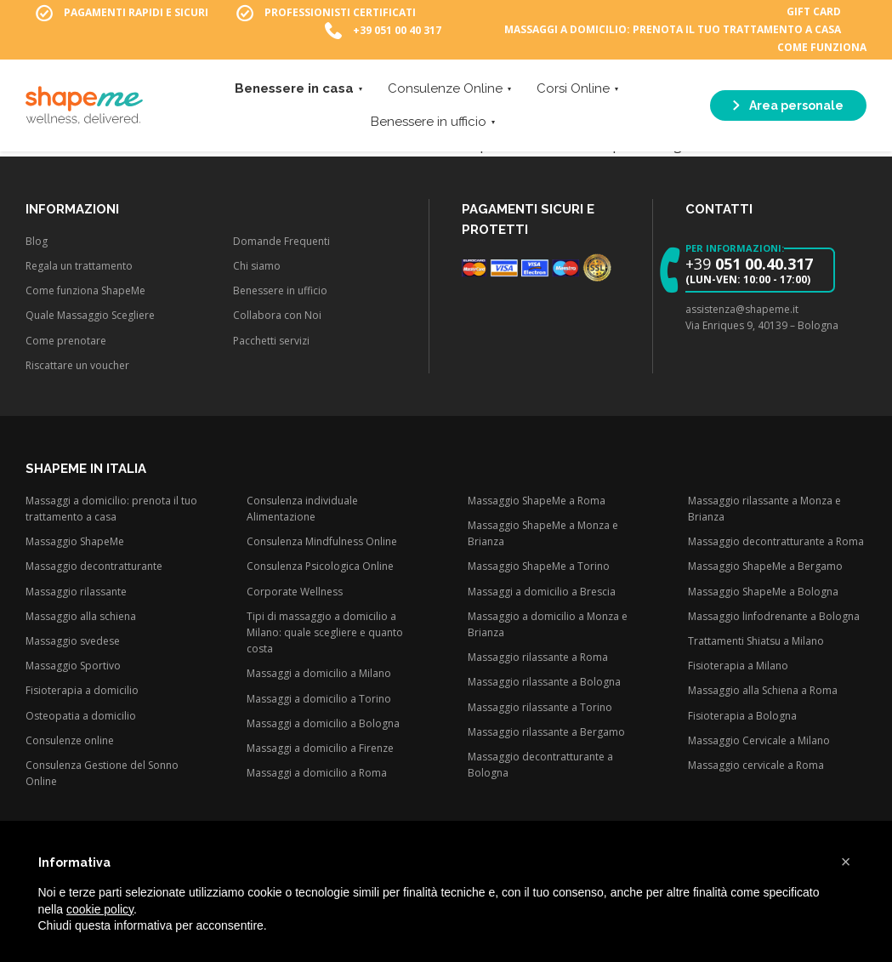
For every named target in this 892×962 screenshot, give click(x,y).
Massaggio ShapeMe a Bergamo (765, 566)
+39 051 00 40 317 (397, 31)
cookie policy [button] (100, 909)
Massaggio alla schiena (81, 616)
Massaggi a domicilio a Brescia (542, 591)
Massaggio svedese (73, 641)
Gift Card (814, 13)
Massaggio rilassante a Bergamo (546, 732)
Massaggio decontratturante (94, 566)
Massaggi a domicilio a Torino (319, 699)
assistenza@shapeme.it (741, 309)
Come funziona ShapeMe (85, 290)
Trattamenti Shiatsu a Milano (756, 641)
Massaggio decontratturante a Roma (776, 541)
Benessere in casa (294, 90)
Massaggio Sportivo (73, 665)
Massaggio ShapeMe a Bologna (763, 591)
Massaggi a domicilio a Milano (319, 673)
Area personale (788, 107)
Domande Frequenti (281, 241)
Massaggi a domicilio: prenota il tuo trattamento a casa (672, 31)
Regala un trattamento (79, 266)
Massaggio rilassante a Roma (538, 657)
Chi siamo (257, 266)
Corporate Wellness (295, 591)
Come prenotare (66, 340)
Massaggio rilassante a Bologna (544, 682)
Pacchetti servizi (271, 340)
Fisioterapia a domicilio (82, 690)
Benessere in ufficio (428, 123)
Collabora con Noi (277, 315)
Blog (37, 241)
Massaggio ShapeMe (75, 541)
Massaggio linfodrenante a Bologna (774, 616)
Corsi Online (573, 90)
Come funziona (821, 48)
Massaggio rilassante (76, 591)
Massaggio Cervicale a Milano (759, 740)
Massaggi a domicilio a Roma (317, 773)
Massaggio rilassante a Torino (540, 707)
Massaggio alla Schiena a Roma (763, 690)
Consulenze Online (445, 90)
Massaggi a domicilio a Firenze (320, 748)
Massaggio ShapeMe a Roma (536, 500)
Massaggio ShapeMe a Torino (539, 566)
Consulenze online (70, 740)
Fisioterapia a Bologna (742, 716)
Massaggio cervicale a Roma (756, 765)
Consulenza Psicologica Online (320, 566)
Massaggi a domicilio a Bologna (323, 723)
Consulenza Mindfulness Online (322, 541)
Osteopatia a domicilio (81, 716)
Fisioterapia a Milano (738, 665)
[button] (846, 861)
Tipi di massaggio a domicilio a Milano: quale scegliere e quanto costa (325, 632)
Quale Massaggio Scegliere (90, 315)
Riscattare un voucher (77, 365)
